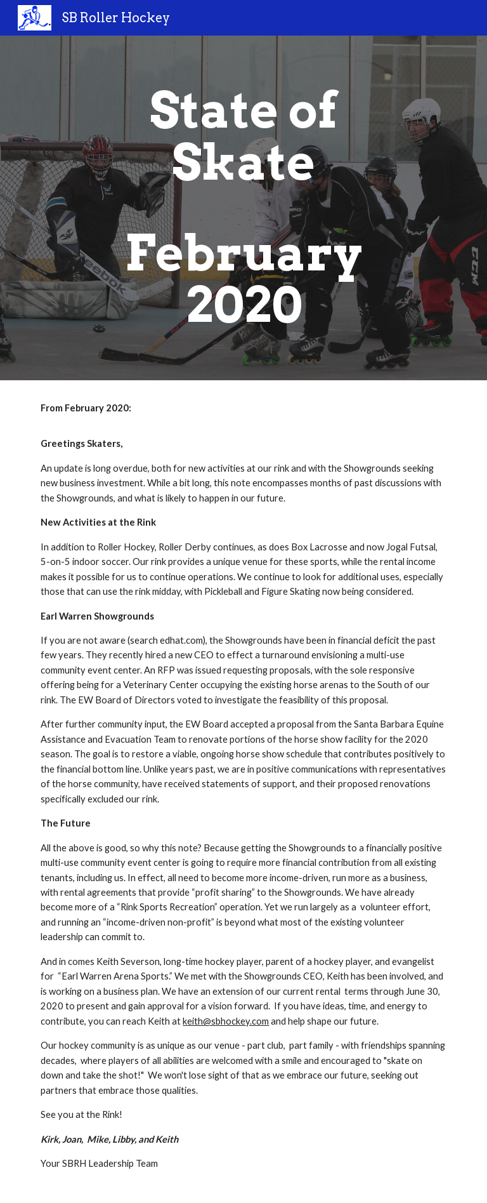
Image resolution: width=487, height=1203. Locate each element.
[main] (243, 208)
